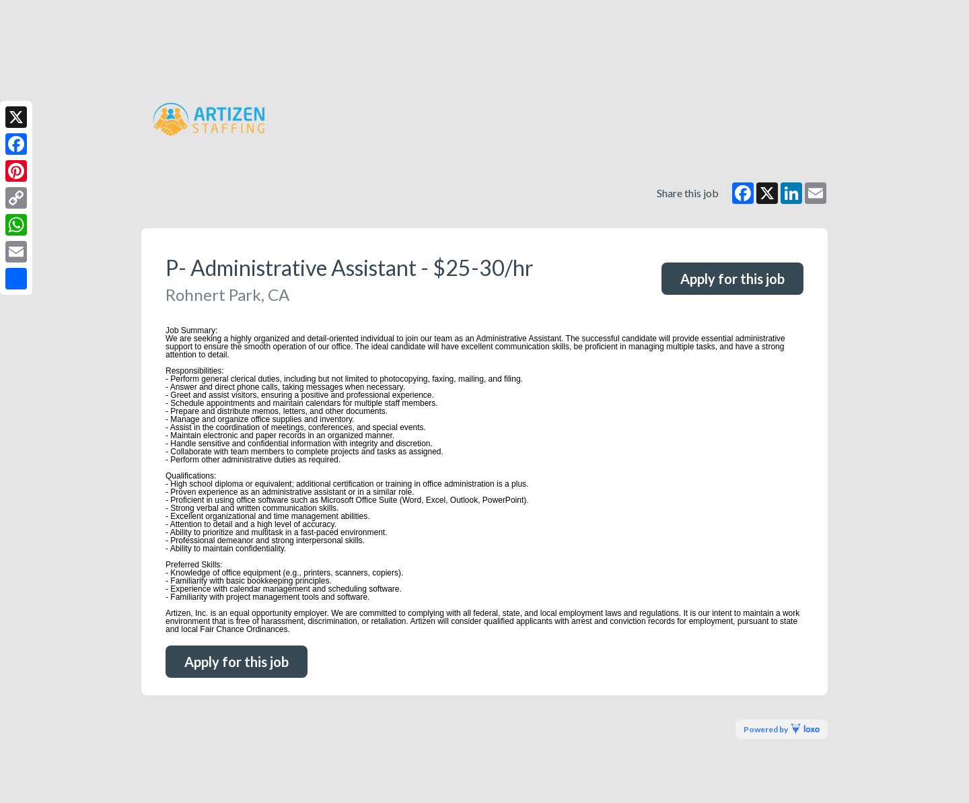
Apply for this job (732, 279)
